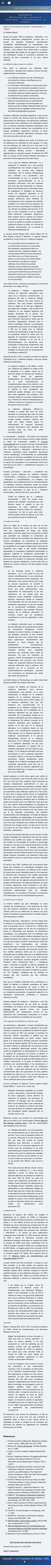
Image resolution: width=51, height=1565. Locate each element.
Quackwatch (14, 1551)
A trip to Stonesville (24, 1446)
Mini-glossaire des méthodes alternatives (25, 1542)
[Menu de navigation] (3, 3)
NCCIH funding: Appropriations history (22, 1521)
